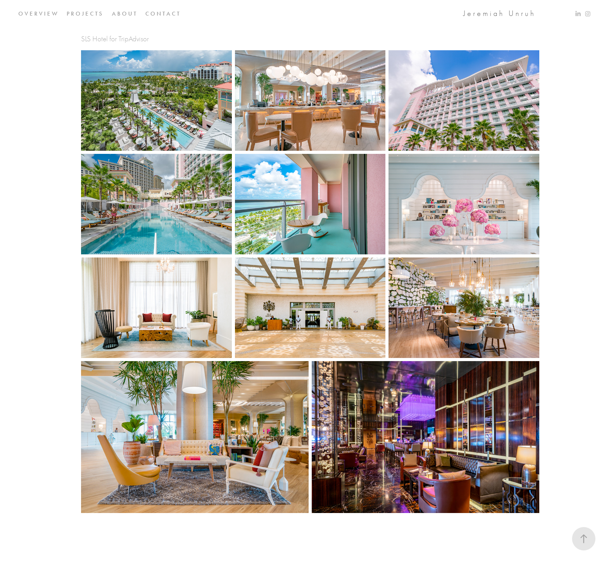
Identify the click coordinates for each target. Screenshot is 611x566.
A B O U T (124, 13)
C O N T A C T (162, 13)
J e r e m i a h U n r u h (498, 13)
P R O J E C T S (84, 13)
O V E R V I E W (37, 13)
